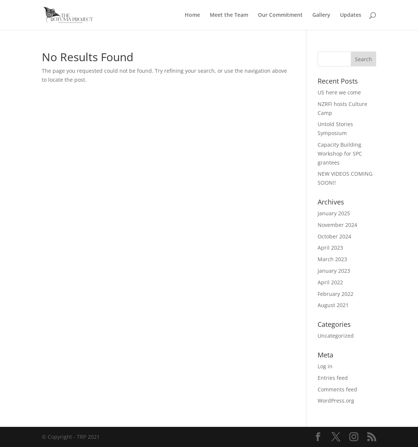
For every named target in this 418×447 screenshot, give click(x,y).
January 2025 (334, 213)
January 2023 (334, 270)
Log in (325, 366)
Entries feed (333, 377)
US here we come (339, 92)
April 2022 (330, 282)
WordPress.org (336, 400)
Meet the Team (229, 15)
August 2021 (333, 305)
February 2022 (335, 293)
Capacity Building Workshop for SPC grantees (340, 153)
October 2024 (334, 236)
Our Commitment (280, 15)
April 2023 (330, 247)
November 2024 (337, 224)
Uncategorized (336, 335)
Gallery (321, 15)
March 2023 (332, 259)
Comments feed (337, 389)
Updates (350, 15)
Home (192, 15)
